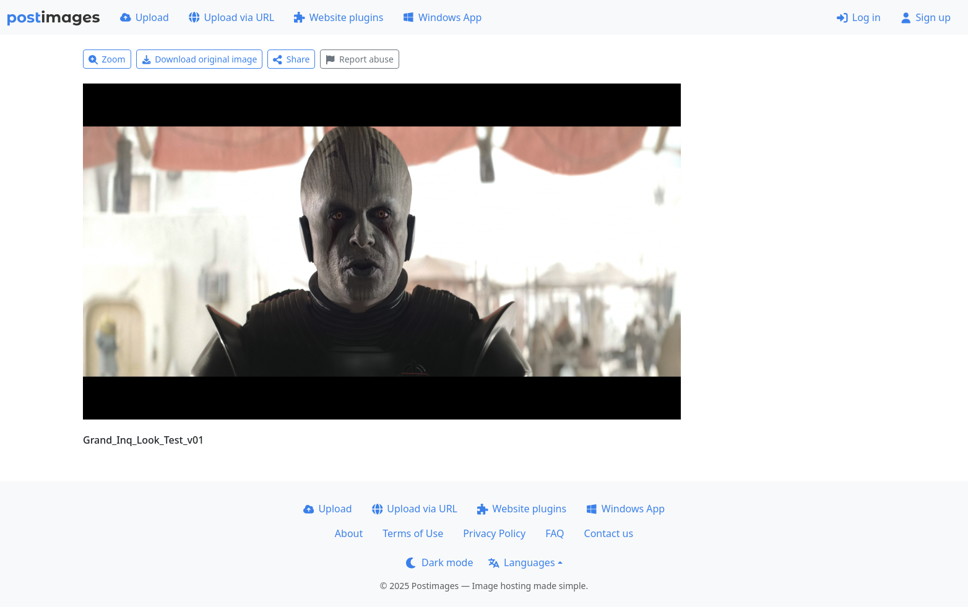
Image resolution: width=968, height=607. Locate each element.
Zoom (107, 59)
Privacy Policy (494, 533)
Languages (521, 562)
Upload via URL (231, 17)
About (349, 533)
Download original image (199, 59)
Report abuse (359, 59)
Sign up (926, 17)
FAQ (554, 533)
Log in (859, 17)
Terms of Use (412, 533)
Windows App (442, 17)
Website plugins (338, 17)
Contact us (609, 533)
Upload (144, 17)
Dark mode (439, 562)
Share (291, 59)
